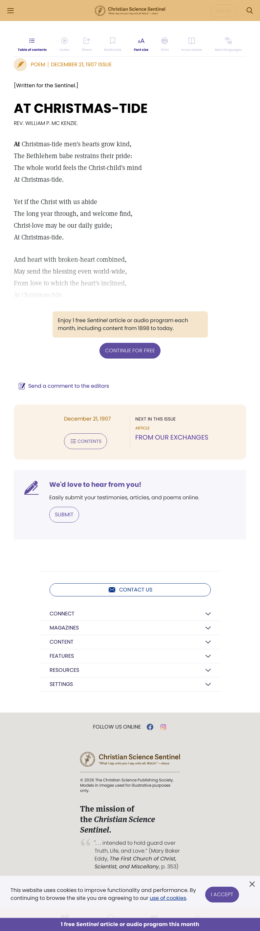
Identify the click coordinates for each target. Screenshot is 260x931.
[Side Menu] (10, 11)
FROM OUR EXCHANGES (171, 437)
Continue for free (130, 350)
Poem (38, 64)
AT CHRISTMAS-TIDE (81, 108)
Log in (223, 11)
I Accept (222, 894)
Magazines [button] (64, 627)
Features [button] (62, 656)
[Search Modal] (249, 11)
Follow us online (117, 727)
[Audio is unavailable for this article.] (64, 44)
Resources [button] (64, 670)
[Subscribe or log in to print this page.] (165, 44)
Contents (85, 441)
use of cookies (168, 898)
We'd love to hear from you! (95, 484)
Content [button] (62, 642)
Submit (64, 514)
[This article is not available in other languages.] (228, 44)
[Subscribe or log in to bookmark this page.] (112, 44)
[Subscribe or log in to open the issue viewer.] (191, 44)
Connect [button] (62, 613)
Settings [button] (61, 684)
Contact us (130, 590)
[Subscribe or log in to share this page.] (87, 44)
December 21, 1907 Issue (81, 64)
